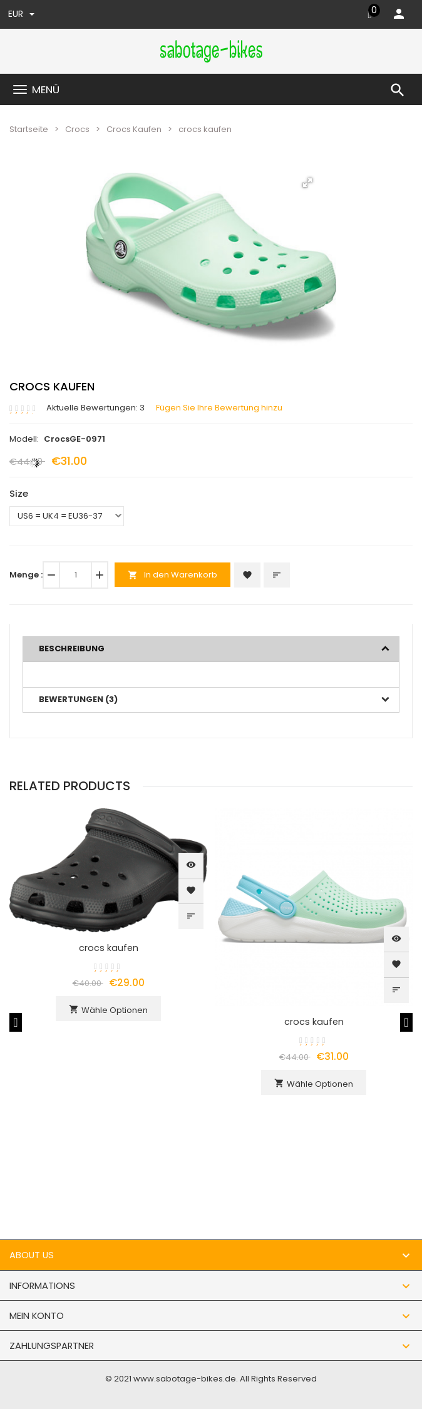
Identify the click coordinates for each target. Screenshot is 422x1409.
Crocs (77, 129)
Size (18, 493)
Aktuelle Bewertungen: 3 (95, 408)
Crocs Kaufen (134, 129)
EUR (21, 14)
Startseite (28, 129)
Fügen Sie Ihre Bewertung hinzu (219, 408)
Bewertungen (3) (78, 699)
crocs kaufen (108, 948)
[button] (307, 183)
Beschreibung (72, 648)
